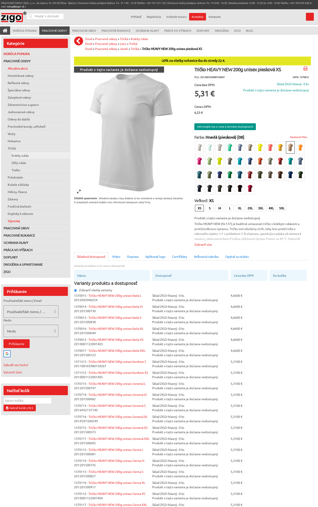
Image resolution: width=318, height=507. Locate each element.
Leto (123, 44)
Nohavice (14, 141)
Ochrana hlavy (16, 243)
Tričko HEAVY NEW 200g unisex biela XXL (117, 350)
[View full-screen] (78, 191)
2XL (250, 208)
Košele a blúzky (18, 184)
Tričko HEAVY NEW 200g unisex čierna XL (117, 483)
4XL (271, 208)
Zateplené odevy (19, 97)
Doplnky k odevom (20, 214)
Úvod (88, 39)
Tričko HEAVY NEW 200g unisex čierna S (116, 472)
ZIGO (7, 272)
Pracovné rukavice (19, 235)
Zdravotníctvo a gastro (23, 105)
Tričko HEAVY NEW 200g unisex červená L (117, 383)
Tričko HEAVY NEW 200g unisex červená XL (118, 417)
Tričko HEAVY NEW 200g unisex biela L (115, 295)
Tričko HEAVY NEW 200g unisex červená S (117, 405)
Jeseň (124, 49)
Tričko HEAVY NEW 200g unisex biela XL (116, 328)
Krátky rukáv (20, 155)
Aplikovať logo (155, 256)
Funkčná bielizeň (19, 206)
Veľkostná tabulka (206, 256)
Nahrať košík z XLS (19, 408)
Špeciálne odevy (19, 90)
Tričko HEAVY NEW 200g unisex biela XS (116, 339)
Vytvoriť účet (13, 372)
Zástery (13, 199)
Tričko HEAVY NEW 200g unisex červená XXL (119, 439)
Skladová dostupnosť (91, 256)
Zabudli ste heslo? (16, 365)
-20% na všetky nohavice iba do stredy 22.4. (193, 61)
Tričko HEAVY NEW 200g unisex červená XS (118, 428)
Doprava (133, 256)
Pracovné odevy (17, 61)
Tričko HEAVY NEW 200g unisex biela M (116, 306)
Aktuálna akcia (18, 68)
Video (116, 256)
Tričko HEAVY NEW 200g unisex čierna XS (117, 494)
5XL (281, 208)
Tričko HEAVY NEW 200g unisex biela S (115, 317)
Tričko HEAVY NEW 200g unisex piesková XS (172, 49)
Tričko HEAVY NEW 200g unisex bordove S (117, 361)
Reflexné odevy (18, 83)
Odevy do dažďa (19, 119)
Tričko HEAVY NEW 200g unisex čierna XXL (118, 505)
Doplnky (11, 257)
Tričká (12, 148)
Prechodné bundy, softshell (26, 126)
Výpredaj (14, 221)
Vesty (11, 134)
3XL (260, 208)
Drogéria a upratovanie (23, 264)
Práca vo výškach (18, 250)
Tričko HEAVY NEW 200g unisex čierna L (116, 450)
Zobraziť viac (203, 244)
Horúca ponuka (17, 54)
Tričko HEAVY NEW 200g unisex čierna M (116, 461)
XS (199, 208)
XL (240, 208)
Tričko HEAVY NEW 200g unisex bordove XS (118, 372)
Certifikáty (179, 256)
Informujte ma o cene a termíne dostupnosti (225, 126)
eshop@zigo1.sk (15, 6)
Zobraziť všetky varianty (93, 290)
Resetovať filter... (299, 137)
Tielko (16, 170)
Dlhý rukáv (19, 163)
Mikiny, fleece (17, 192)
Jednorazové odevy (21, 112)
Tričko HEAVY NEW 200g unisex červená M (118, 394)
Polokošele (15, 177)
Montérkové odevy (21, 75)
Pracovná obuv (16, 228)
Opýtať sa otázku (237, 256)
